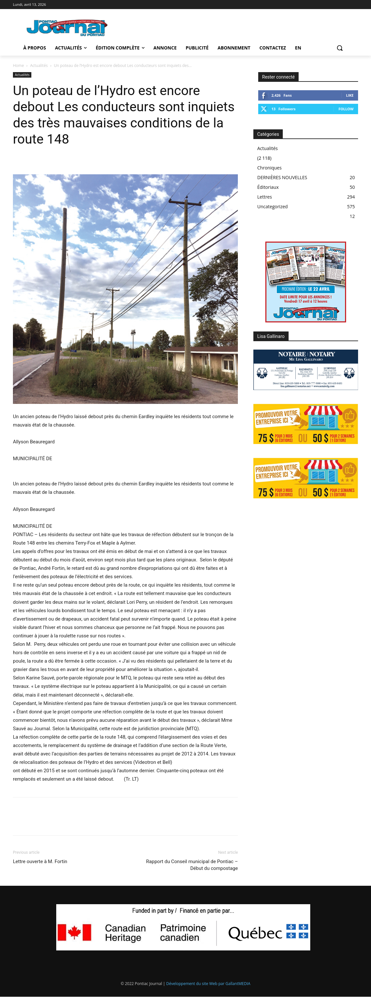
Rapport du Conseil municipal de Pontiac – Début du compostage (192, 865)
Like (350, 95)
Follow (346, 108)
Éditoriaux (268, 187)
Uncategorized (272, 206)
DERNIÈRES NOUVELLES (282, 177)
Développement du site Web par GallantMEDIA (208, 983)
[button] (339, 48)
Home (18, 65)
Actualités (39, 65)
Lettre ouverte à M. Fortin (40, 861)
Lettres (264, 197)
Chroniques (269, 168)
